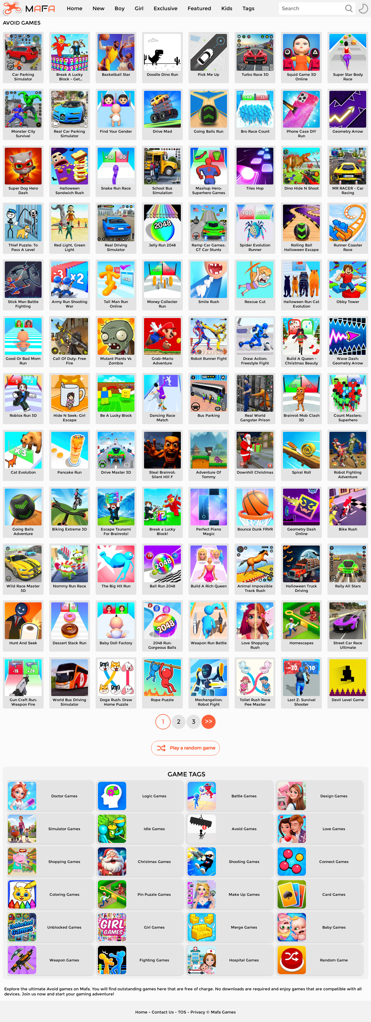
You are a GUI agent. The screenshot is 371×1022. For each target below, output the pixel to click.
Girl (139, 8)
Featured (199, 8)
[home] (31, 8)
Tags (248, 8)
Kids (226, 8)
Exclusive (165, 8)
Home (74, 8)
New (98, 8)
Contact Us (163, 1012)
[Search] (317, 8)
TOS (182, 1012)
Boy (120, 8)
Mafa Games (223, 1012)
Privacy (197, 1012)
